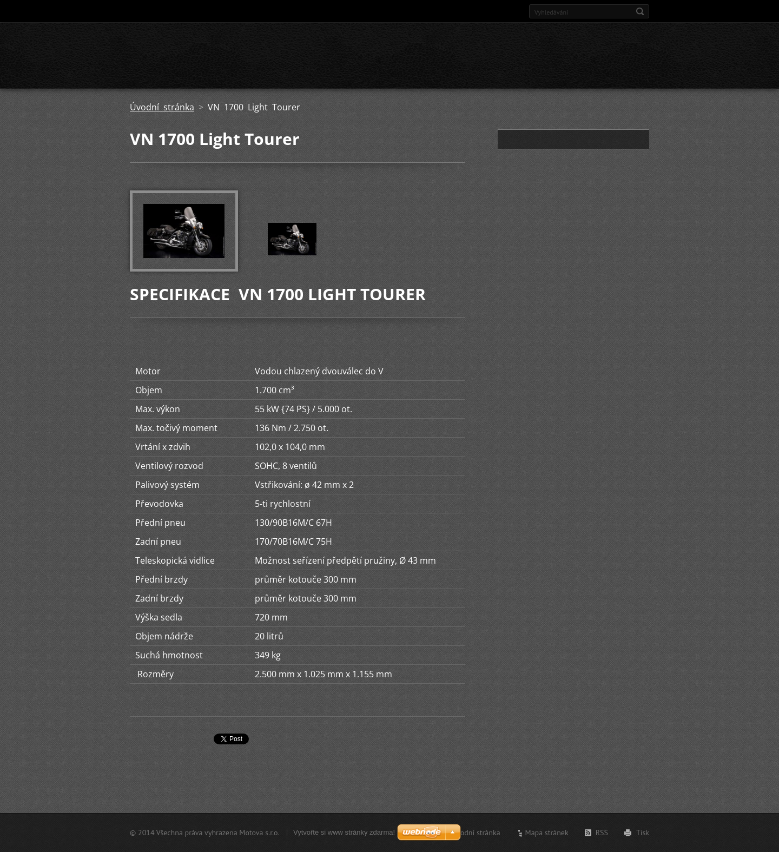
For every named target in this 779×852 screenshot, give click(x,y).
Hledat (640, 11)
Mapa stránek (547, 832)
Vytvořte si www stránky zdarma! (344, 832)
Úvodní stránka (162, 107)
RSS (602, 832)
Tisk (642, 832)
